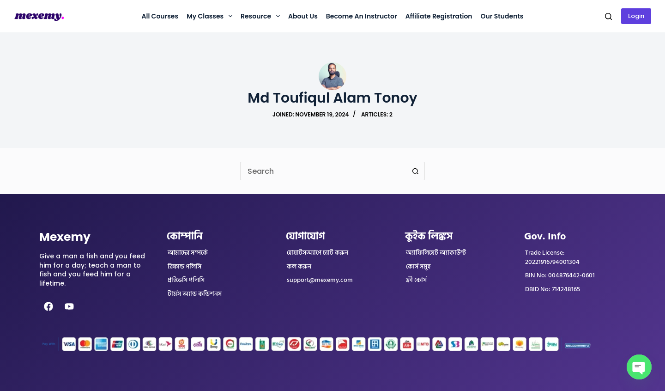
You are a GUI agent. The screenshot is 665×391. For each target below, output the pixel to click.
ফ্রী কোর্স (416, 280)
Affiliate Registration (438, 16)
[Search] (608, 16)
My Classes (211, 16)
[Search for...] (323, 171)
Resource (262, 16)
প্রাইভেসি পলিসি (186, 280)
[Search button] (415, 171)
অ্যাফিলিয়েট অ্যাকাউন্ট (436, 252)
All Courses (159, 16)
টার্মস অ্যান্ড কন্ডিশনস (195, 294)
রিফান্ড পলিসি (184, 266)
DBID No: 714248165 (552, 289)
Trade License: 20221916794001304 (552, 257)
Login (636, 16)
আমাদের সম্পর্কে (188, 252)
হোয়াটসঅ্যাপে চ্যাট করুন (317, 252)
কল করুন (299, 266)
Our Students (502, 16)
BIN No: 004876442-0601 (560, 275)
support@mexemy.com (320, 280)
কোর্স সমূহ (418, 266)
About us (303, 16)
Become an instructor (361, 16)
